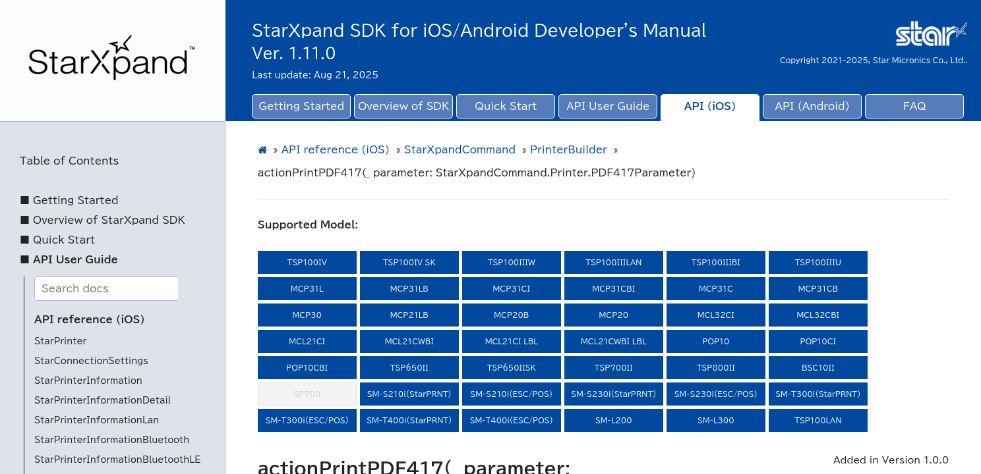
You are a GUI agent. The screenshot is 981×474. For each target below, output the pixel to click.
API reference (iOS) (89, 320)
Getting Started (301, 106)
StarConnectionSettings (91, 361)
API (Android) (812, 106)
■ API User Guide (69, 260)
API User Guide (607, 106)
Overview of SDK (403, 106)
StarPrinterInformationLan (96, 420)
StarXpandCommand (460, 150)
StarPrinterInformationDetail (102, 400)
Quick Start (506, 106)
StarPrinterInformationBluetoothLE (117, 460)
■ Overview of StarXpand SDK (102, 220)
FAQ (914, 106)
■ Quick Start (57, 240)
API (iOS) (710, 106)
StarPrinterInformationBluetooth (111, 440)
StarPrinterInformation (88, 381)
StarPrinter (60, 341)
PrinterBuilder (568, 150)
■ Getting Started (69, 200)
